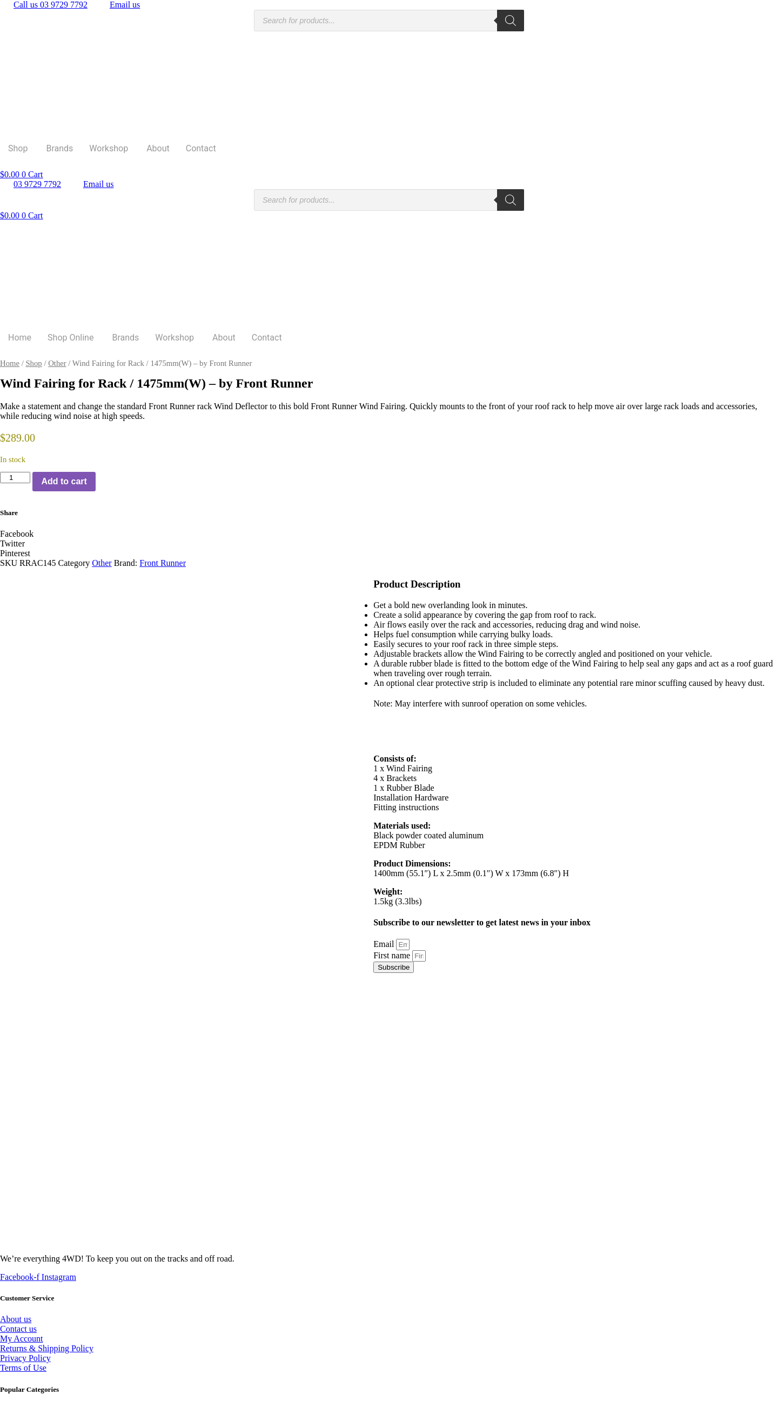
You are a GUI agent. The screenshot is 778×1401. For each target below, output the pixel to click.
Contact (201, 148)
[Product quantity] (15, 477)
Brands (59, 148)
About (158, 148)
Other (57, 363)
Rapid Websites (249, 1395)
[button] (389, 534)
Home (19, 337)
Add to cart (63, 481)
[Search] (510, 20)
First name (392, 955)
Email (384, 944)
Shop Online (70, 337)
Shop (18, 148)
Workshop (108, 148)
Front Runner (162, 563)
